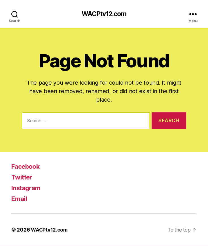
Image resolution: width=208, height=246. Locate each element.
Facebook (27, 166)
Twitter (22, 177)
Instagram (27, 188)
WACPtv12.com (104, 14)
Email (19, 199)
